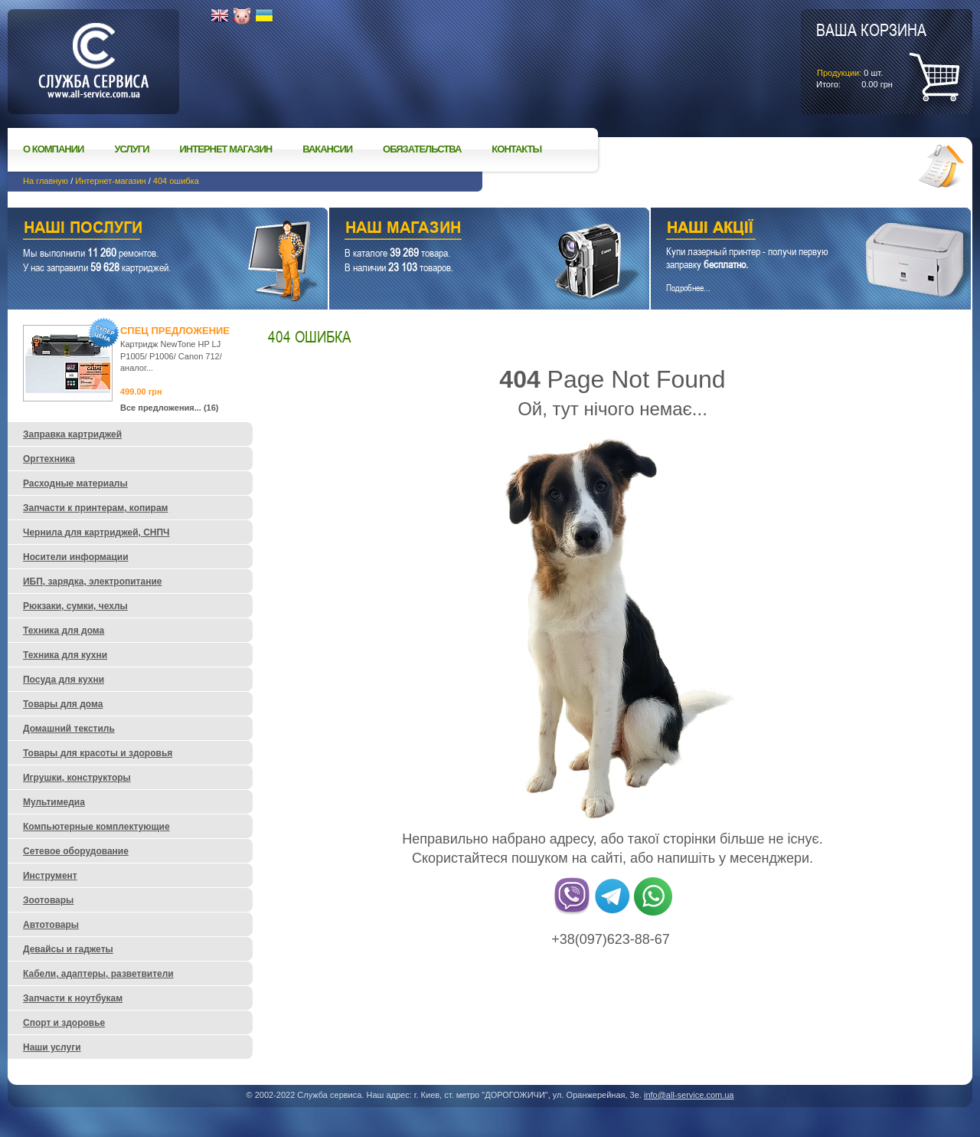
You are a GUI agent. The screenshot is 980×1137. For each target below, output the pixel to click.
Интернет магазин (226, 149)
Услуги (131, 149)
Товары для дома (63, 704)
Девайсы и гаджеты (68, 949)
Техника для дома (63, 630)
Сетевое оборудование (76, 851)
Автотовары (51, 924)
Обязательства (422, 149)
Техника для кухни (65, 655)
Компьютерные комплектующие (96, 826)
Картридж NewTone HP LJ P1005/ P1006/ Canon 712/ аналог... (171, 355)
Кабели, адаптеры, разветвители (98, 973)
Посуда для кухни (63, 679)
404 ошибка (176, 180)
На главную (45, 180)
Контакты (516, 149)
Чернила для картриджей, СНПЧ (96, 532)
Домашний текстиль (69, 728)
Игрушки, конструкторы (77, 777)
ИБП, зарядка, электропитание (92, 581)
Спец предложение (175, 330)
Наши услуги (148, 229)
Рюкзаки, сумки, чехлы (75, 606)
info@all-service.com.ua (689, 1094)
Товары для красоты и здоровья (97, 753)
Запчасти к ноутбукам (72, 998)
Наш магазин (462, 229)
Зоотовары (48, 900)
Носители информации (76, 557)
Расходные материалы (75, 483)
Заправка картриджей (72, 434)
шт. (871, 54)
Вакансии (327, 149)
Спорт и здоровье (64, 1022)
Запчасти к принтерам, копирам (95, 508)
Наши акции (789, 229)
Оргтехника (49, 459)
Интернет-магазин (110, 180)
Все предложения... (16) (169, 407)
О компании (53, 149)
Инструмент (50, 875)
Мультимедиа (54, 802)
